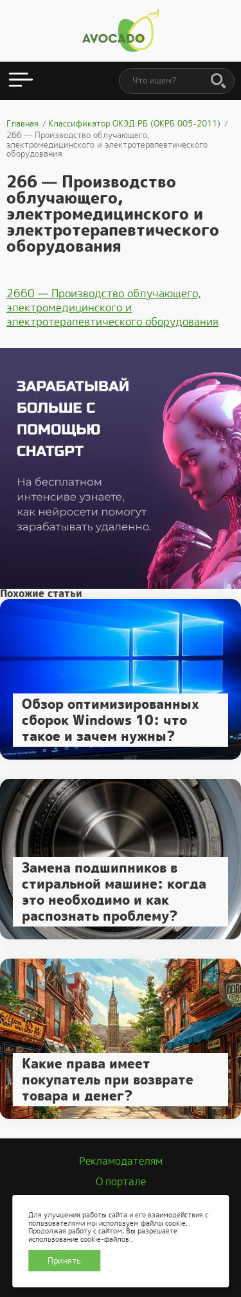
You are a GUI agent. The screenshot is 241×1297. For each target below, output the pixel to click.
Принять (64, 1261)
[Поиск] (218, 81)
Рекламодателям (121, 1161)
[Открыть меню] (20, 80)
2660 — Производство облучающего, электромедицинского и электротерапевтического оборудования (112, 307)
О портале (121, 1181)
